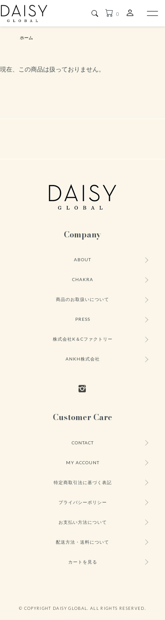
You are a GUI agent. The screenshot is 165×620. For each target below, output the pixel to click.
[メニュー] (152, 13)
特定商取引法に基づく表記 (83, 482)
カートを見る (82, 561)
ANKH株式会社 (83, 358)
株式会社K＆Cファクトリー (83, 339)
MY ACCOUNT (82, 462)
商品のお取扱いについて (82, 299)
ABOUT (82, 259)
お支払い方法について (83, 522)
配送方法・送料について (82, 542)
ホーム (26, 37)
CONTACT (83, 442)
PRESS (82, 319)
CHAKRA (82, 279)
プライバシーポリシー (83, 502)
